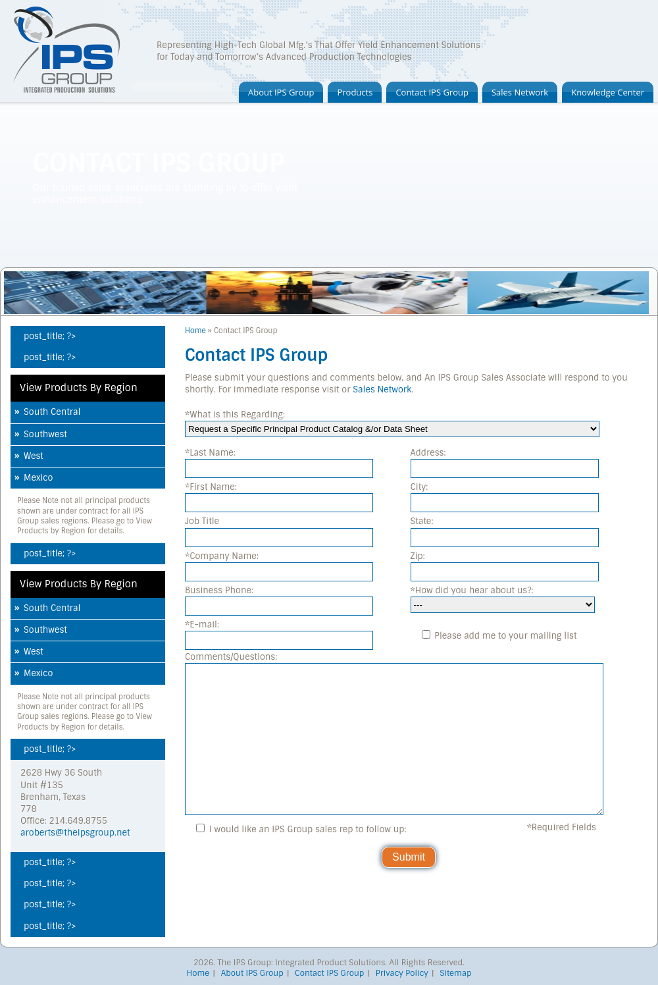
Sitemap (455, 973)
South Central (52, 411)
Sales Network (520, 92)
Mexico (38, 477)
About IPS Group (281, 92)
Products (354, 92)
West (33, 456)
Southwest (45, 434)
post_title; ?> (50, 336)
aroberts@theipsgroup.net (75, 832)
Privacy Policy (402, 973)
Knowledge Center (607, 92)
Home (195, 330)
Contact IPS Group (431, 92)
